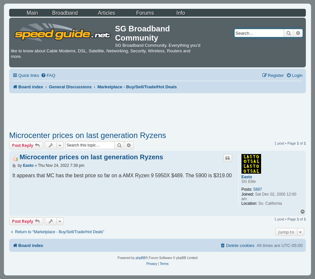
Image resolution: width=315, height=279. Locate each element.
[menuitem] (48, 75)
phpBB (140, 258)
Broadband (65, 13)
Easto (246, 177)
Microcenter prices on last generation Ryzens (87, 135)
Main (32, 13)
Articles (106, 13)
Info (180, 13)
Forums (145, 13)
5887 (257, 189)
